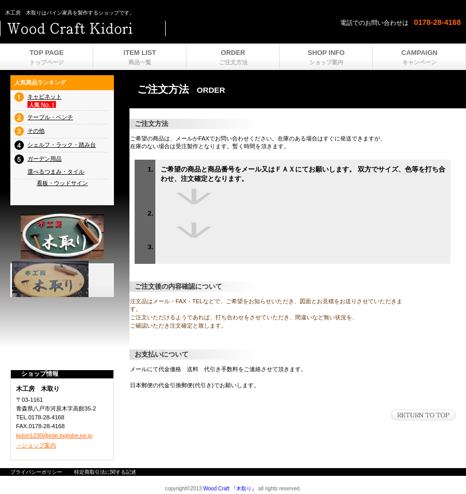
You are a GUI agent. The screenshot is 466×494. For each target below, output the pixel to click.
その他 (36, 131)
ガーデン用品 (44, 159)
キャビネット (44, 96)
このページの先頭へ (423, 415)
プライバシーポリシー (36, 472)
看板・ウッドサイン (62, 183)
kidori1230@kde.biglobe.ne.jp (54, 435)
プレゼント (62, 279)
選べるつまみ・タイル (55, 171)
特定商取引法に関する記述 (105, 472)
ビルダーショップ (129, 28)
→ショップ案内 (36, 445)
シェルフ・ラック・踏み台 (61, 145)
